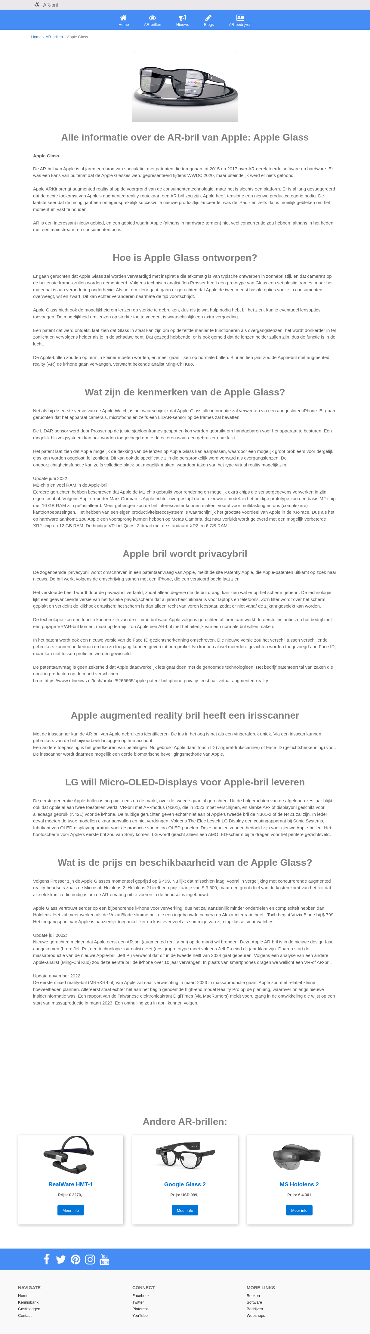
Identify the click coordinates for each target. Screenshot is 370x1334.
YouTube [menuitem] (140, 1315)
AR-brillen (54, 37)
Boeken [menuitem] (253, 1295)
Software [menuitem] (254, 1302)
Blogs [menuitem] (209, 20)
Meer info (71, 1210)
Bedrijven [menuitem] (255, 1309)
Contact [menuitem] (25, 1315)
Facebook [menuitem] (141, 1295)
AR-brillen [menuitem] (152, 20)
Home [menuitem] (124, 20)
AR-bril (46, 5)
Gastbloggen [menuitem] (29, 1309)
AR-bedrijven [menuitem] (240, 20)
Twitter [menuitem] (138, 1302)
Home (36, 37)
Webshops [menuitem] (256, 1315)
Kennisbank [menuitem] (28, 1302)
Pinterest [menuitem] (140, 1309)
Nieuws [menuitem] (182, 20)
